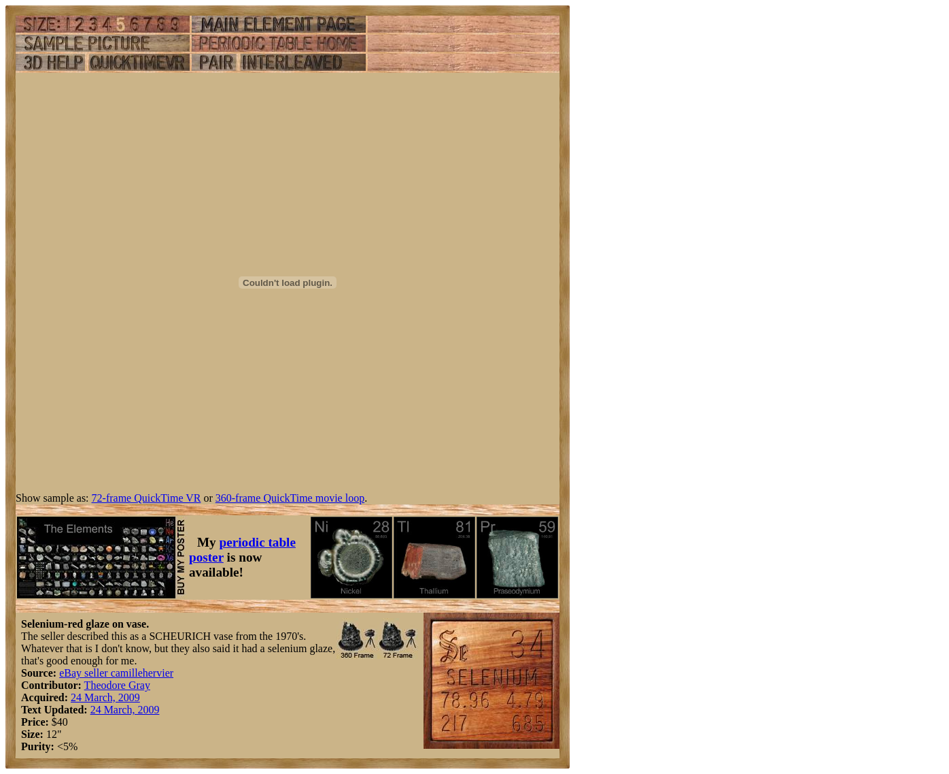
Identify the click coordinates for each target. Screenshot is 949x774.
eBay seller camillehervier (116, 673)
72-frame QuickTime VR (146, 498)
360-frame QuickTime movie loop (289, 498)
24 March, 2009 (105, 697)
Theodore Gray (117, 685)
